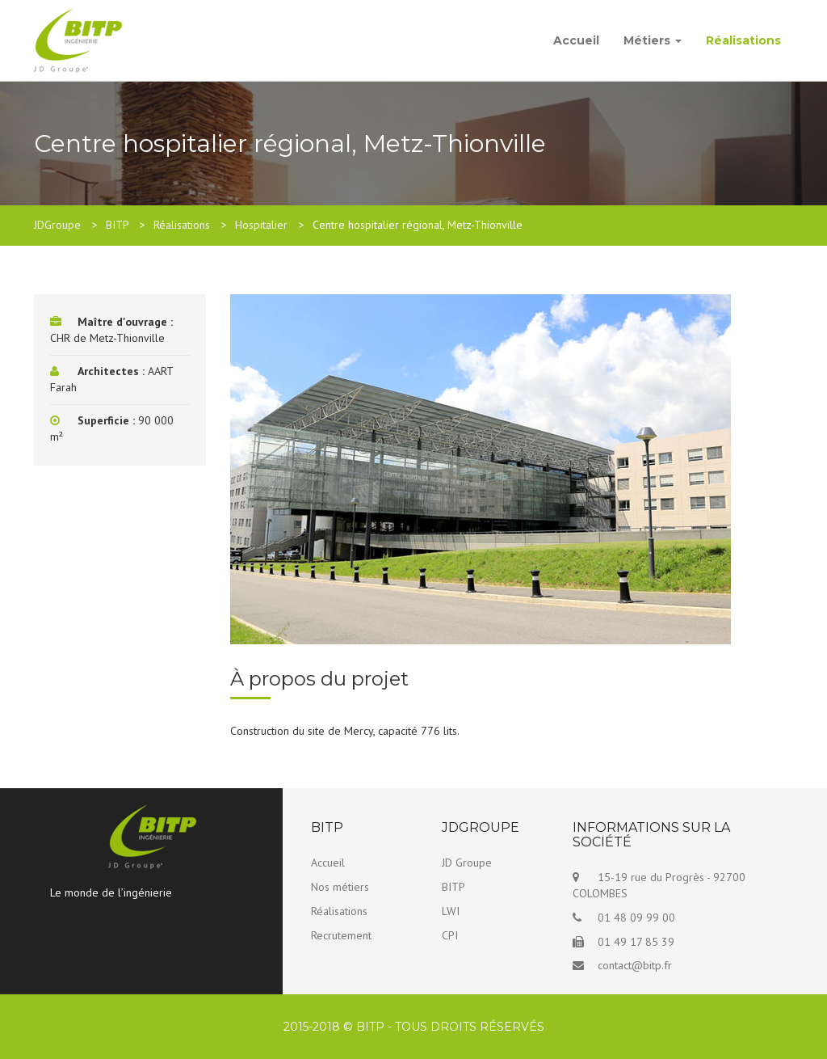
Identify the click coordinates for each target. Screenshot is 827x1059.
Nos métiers (340, 887)
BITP (453, 887)
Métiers (652, 40)
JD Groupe (467, 862)
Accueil (576, 40)
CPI (450, 935)
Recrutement (341, 935)
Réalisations (743, 40)
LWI (451, 911)
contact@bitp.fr (635, 965)
